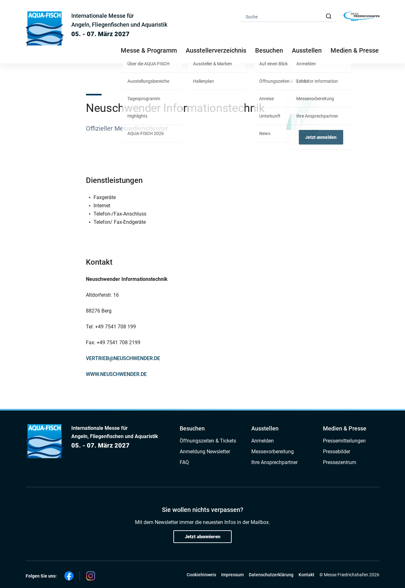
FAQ (184, 462)
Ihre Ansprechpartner (274, 462)
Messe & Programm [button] (149, 50)
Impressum (232, 574)
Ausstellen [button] (307, 50)
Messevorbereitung (272, 452)
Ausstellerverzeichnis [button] (216, 50)
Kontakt (306, 574)
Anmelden (262, 441)
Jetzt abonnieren (202, 537)
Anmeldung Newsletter (205, 452)
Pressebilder (336, 452)
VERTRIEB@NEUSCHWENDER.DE (123, 358)
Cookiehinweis (201, 574)
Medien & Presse (355, 50)
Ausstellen (265, 428)
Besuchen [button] (269, 50)
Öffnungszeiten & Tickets (208, 441)
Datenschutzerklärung (271, 574)
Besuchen (192, 428)
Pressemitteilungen (344, 441)
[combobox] (288, 16)
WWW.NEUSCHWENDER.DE (116, 374)
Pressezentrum (339, 462)
